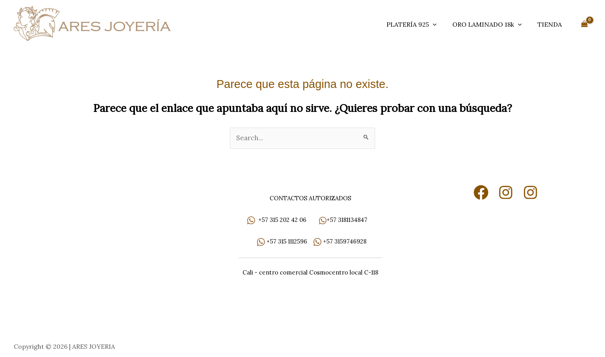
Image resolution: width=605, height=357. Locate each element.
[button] (433, 24)
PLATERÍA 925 (411, 24)
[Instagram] (505, 192)
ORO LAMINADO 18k (487, 24)
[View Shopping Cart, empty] (584, 24)
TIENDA (550, 24)
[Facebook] (481, 192)
